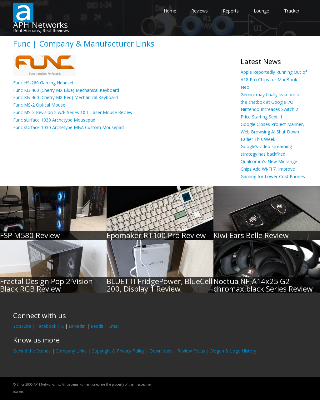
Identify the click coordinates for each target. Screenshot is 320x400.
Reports (231, 11)
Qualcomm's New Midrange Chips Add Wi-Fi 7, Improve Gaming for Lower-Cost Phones (273, 168)
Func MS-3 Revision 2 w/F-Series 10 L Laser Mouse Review (72, 112)
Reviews (199, 11)
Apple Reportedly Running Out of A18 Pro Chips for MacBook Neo (274, 79)
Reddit (97, 326)
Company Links (71, 351)
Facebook (46, 326)
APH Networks (40, 24)
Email (113, 326)
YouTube (22, 326)
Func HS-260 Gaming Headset (43, 83)
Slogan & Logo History (233, 351)
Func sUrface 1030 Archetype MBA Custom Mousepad (68, 127)
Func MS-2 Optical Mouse (39, 105)
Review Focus (191, 351)
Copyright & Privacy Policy (118, 351)
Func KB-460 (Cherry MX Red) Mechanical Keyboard (65, 97)
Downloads (160, 351)
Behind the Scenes (32, 351)
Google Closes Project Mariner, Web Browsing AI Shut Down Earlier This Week (272, 131)
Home (170, 11)
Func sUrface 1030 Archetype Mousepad (54, 120)
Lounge (261, 11)
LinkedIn (77, 326)
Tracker (291, 11)
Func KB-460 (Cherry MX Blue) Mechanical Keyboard (66, 90)
